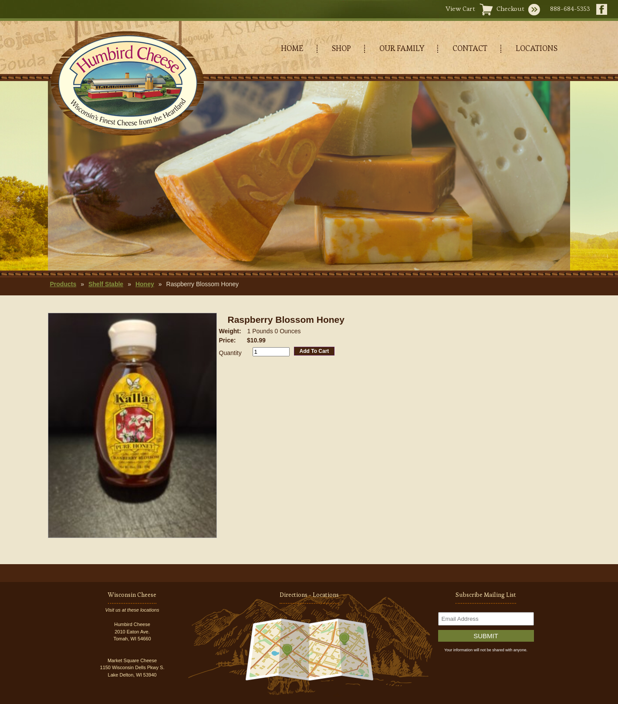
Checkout (510, 8)
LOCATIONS (536, 48)
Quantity (230, 352)
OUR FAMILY (401, 48)
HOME (292, 48)
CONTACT (470, 48)
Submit (485, 636)
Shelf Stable (105, 284)
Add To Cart (314, 351)
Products (63, 284)
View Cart (460, 8)
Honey (144, 284)
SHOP (341, 48)
